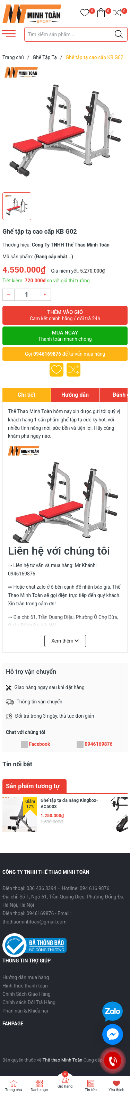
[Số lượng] (27, 295)
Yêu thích (116, 1090)
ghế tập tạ (71, 419)
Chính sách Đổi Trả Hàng (28, 1002)
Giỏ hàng (65, 1086)
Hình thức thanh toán (25, 986)
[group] (65, 128)
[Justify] (118, 34)
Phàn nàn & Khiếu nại (25, 1011)
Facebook (39, 744)
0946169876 (47, 354)
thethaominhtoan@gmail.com (34, 922)
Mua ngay (65, 336)
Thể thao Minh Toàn (63, 1060)
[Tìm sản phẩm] (76, 34)
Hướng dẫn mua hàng (25, 977)
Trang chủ (13, 1090)
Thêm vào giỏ (65, 315)
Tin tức (91, 1090)
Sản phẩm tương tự (33, 786)
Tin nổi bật (17, 764)
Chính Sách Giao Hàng (26, 994)
